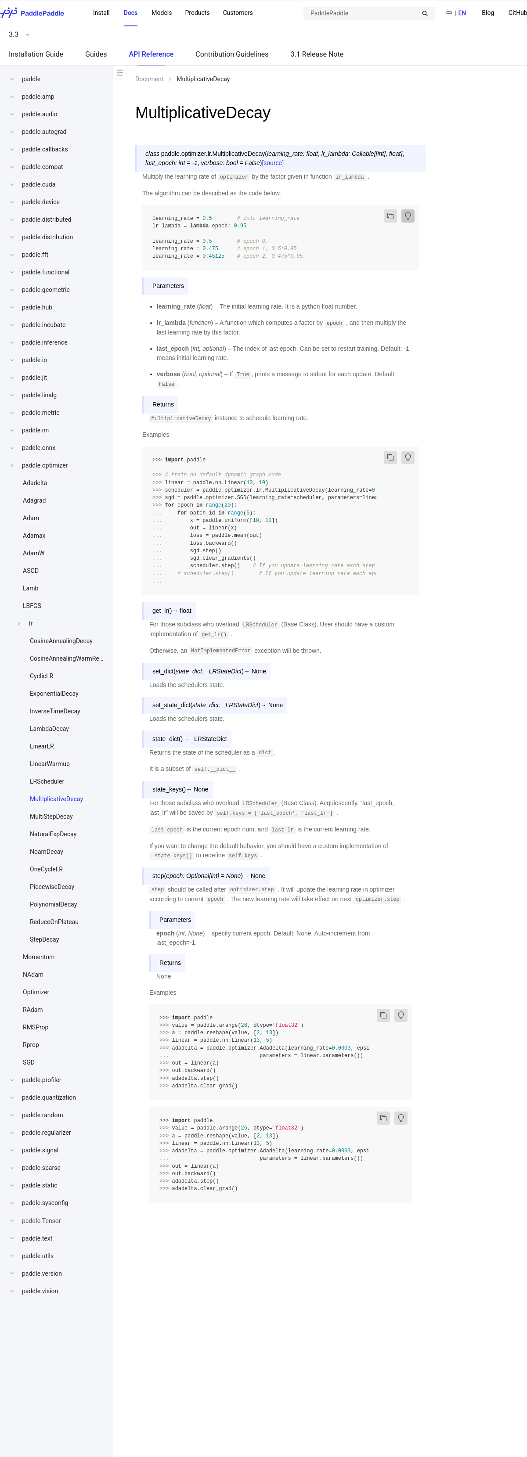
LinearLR (42, 746)
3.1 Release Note (317, 54)
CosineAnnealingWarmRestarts (72, 658)
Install (101, 12)
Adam (31, 518)
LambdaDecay (49, 728)
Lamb (30, 588)
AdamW (33, 553)
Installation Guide (36, 54)
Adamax (34, 535)
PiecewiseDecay (52, 886)
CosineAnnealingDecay (61, 640)
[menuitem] (488, 13)
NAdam (33, 974)
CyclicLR (41, 676)
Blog (488, 12)
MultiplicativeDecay (56, 798)
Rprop (31, 1044)
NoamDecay (46, 851)
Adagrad (34, 500)
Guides (96, 54)
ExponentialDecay (54, 693)
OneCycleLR (46, 869)
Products (197, 12)
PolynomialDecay (53, 904)
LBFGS (32, 605)
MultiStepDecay (51, 816)
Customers (238, 12)
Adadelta (35, 482)
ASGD (31, 570)
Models (162, 12)
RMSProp (35, 1027)
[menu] (173, 13)
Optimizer (36, 992)
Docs (131, 12)
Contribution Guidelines (231, 54)
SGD (29, 1062)
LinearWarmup (50, 763)
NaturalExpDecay (53, 834)
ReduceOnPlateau (54, 921)
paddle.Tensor (41, 1220)
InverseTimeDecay (55, 711)
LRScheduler (47, 781)
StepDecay (44, 939)
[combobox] (369, 13)
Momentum (38, 957)
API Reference (151, 54)
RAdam (33, 1009)
